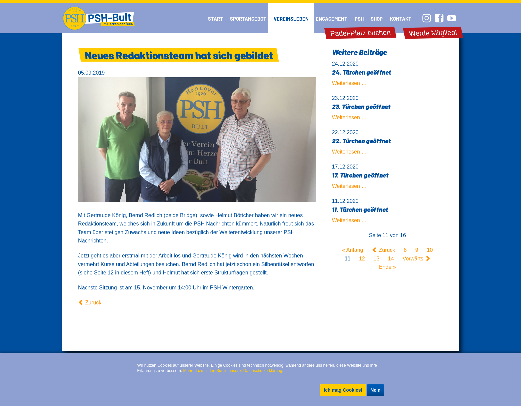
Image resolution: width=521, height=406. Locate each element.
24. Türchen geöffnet (361, 72)
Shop (377, 19)
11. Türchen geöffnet (360, 209)
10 (430, 250)
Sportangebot (248, 19)
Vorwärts (413, 258)
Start (215, 19)
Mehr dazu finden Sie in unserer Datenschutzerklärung (232, 370)
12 (362, 258)
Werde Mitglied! (433, 33)
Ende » (387, 267)
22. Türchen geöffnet (361, 141)
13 (377, 258)
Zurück (93, 302)
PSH (359, 19)
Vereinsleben (291, 19)
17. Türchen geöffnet (360, 175)
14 (391, 258)
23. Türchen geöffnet (361, 106)
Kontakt (400, 19)
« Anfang (352, 250)
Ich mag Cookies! (343, 390)
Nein (375, 390)
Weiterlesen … (349, 83)
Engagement (331, 19)
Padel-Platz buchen (360, 33)
